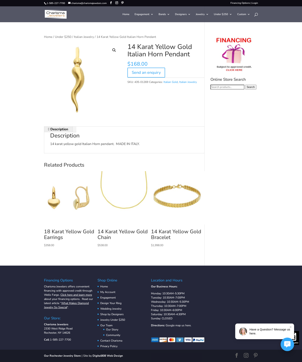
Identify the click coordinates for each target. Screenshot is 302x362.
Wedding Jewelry (110, 309)
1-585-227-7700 (60, 340)
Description (58, 129)
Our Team (106, 325)
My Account (107, 292)
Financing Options (240, 3)
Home (125, 14)
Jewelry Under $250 (112, 320)
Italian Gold (170, 82)
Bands (162, 14)
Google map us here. (178, 325)
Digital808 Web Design (108, 356)
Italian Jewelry (84, 37)
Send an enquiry (146, 72)
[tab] (58, 129)
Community (113, 335)
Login (255, 3)
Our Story (112, 329)
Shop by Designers (112, 314)
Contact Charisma (111, 341)
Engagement (142, 14)
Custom (241, 14)
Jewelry (200, 14)
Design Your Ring (110, 303)
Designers (181, 14)
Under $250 (221, 14)
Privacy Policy (109, 346)
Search (251, 87)
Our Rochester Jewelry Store (62, 356)
